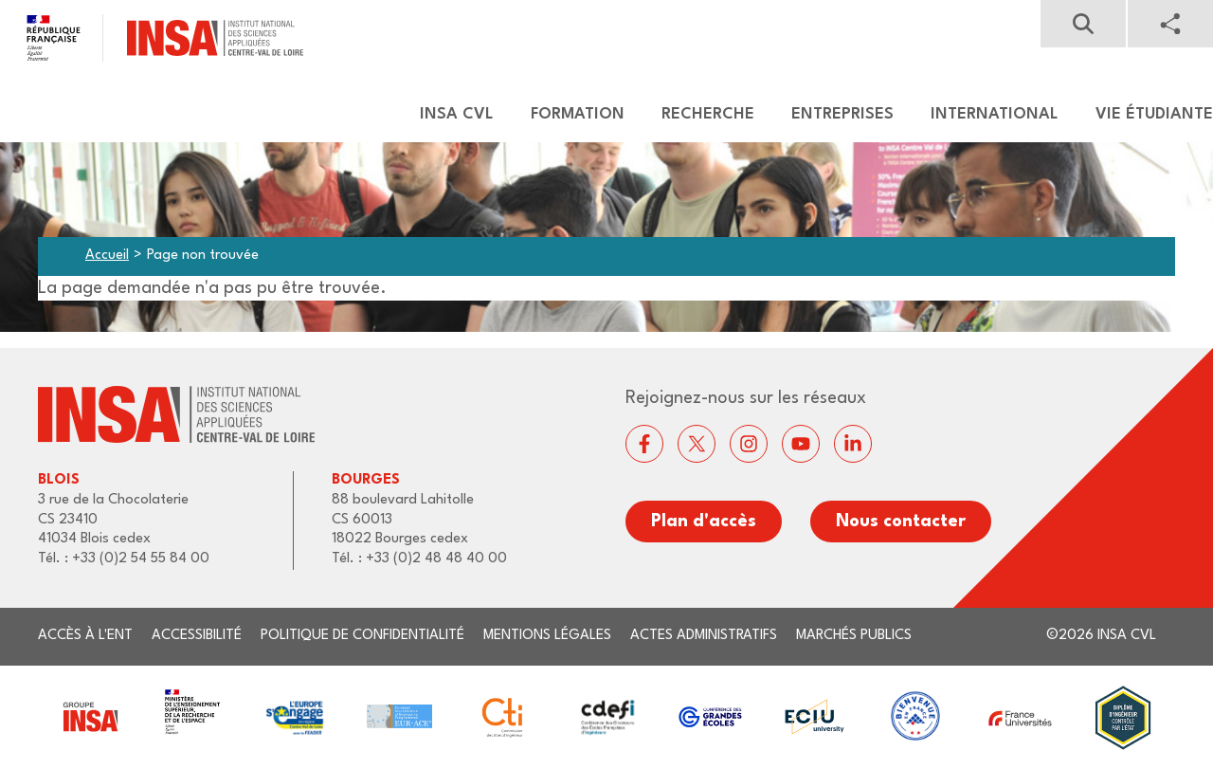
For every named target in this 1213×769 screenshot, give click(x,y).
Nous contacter (901, 521)
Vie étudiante (1154, 114)
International (995, 114)
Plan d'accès (703, 521)
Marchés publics (854, 636)
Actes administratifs (703, 636)
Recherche (707, 114)
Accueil (107, 255)
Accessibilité (197, 636)
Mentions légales (547, 636)
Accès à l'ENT (85, 636)
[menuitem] (448, 114)
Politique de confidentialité (362, 636)
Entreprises (842, 114)
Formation (578, 114)
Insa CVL (457, 114)
